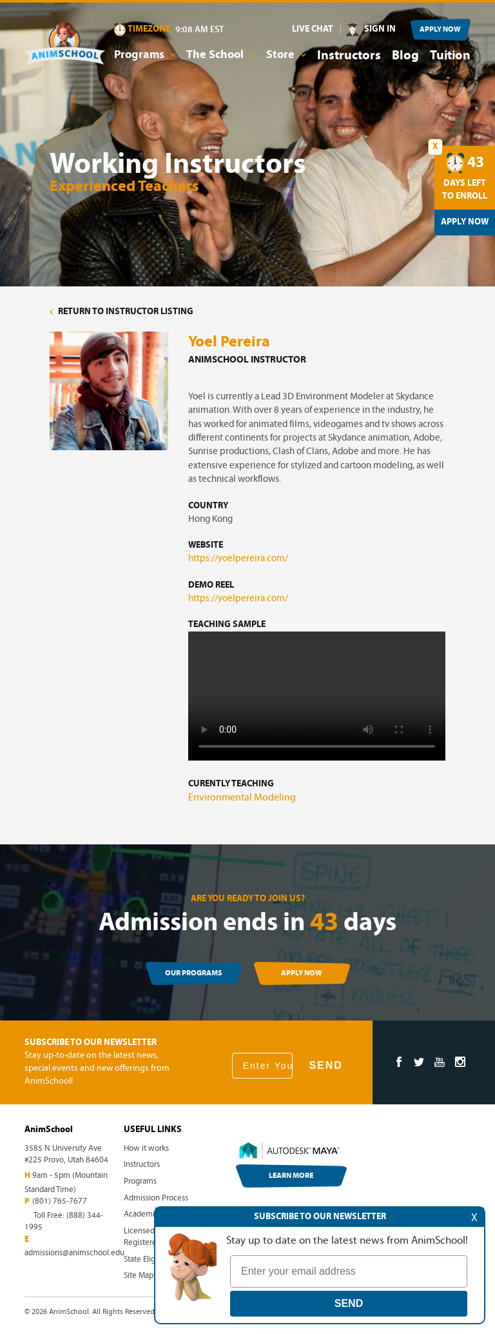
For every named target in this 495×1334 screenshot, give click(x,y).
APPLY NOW (440, 30)
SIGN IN (380, 29)
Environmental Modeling (242, 798)
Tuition (450, 56)
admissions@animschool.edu (74, 1253)
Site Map (138, 1275)
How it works (146, 1148)
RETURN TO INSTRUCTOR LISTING (121, 312)
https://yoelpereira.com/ (238, 559)
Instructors (349, 56)
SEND (325, 1065)
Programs (140, 1181)
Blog (405, 56)
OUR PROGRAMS (193, 973)
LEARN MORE (291, 1176)
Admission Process (156, 1198)
